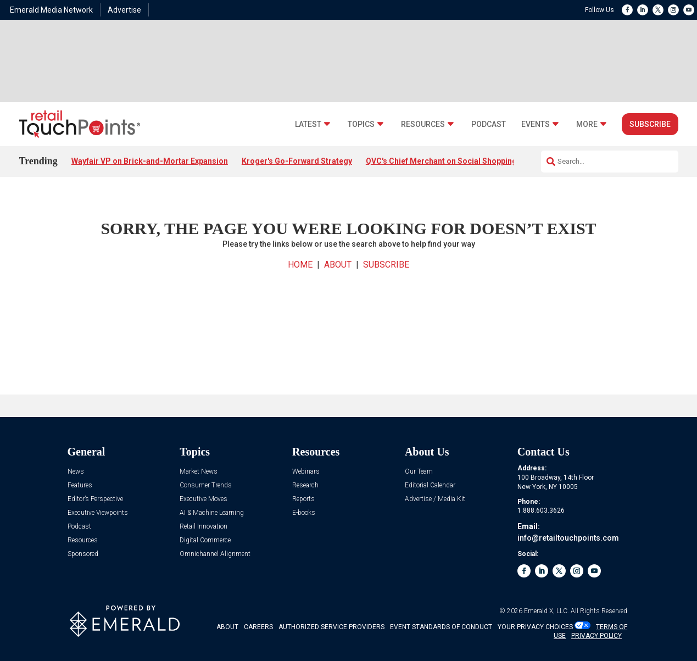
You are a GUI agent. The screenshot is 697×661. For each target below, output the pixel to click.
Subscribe (650, 124)
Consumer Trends (206, 485)
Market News (199, 471)
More (587, 124)
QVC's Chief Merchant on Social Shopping (441, 161)
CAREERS (258, 627)
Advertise (124, 10)
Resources (423, 124)
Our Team (419, 471)
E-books (303, 512)
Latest (308, 124)
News (76, 471)
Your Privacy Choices (535, 627)
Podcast (488, 124)
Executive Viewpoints (98, 512)
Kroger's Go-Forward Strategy (297, 161)
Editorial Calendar (430, 485)
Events (535, 124)
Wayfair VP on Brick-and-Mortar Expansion (149, 161)
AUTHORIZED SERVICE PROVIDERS (331, 627)
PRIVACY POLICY (596, 636)
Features (80, 485)
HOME (300, 264)
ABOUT (338, 264)
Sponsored (83, 554)
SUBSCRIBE (386, 264)
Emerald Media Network (51, 10)
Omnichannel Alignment (215, 554)
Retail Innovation (203, 526)
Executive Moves (203, 499)
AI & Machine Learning (212, 512)
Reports (303, 499)
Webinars (306, 471)
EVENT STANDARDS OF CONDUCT (441, 627)
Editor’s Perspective (95, 499)
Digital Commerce (205, 540)
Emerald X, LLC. (546, 611)
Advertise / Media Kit (435, 499)
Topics (361, 124)
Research (305, 485)
